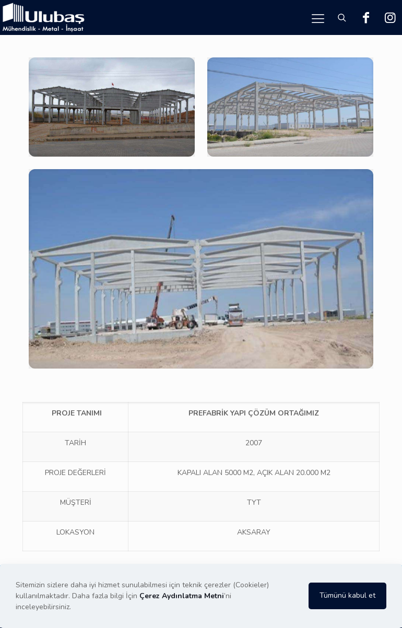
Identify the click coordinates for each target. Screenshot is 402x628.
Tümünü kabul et (347, 595)
